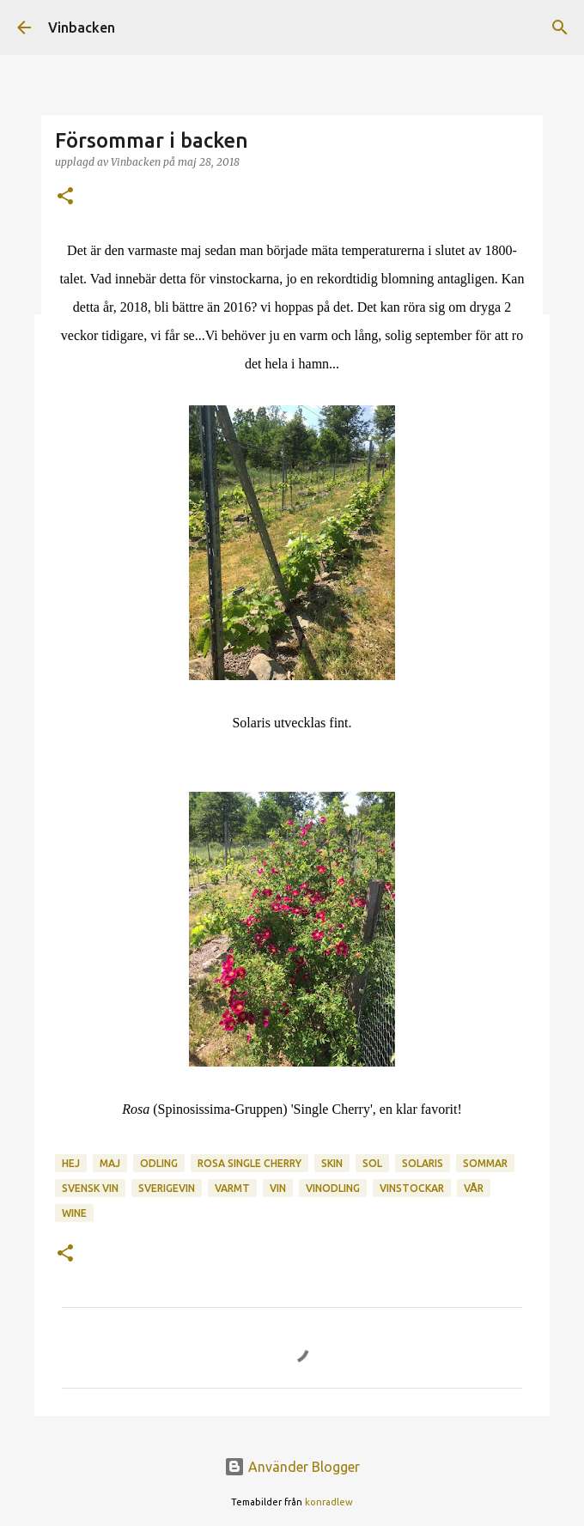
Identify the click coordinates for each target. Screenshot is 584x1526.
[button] (65, 197)
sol (372, 1163)
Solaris (422, 1163)
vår (474, 1188)
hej (71, 1163)
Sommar (485, 1163)
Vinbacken (81, 27)
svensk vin (90, 1188)
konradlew (329, 1502)
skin (332, 1163)
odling (159, 1163)
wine (74, 1213)
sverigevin (166, 1188)
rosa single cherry (249, 1163)
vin (278, 1188)
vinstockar (412, 1188)
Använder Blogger (292, 1466)
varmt (232, 1188)
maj (110, 1163)
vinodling (333, 1188)
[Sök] (560, 27)
